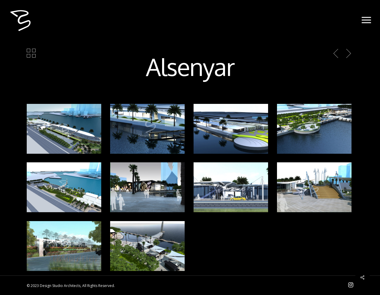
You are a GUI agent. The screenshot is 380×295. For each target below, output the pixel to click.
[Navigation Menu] (366, 20)
